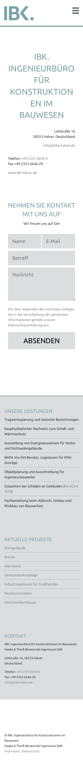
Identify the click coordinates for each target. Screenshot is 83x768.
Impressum (12, 751)
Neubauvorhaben (18, 593)
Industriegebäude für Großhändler (31, 584)
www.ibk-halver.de (22, 173)
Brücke (9, 557)
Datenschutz (31, 751)
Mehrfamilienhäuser (20, 602)
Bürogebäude (15, 548)
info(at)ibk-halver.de (59, 145)
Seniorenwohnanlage (21, 575)
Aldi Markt (12, 566)
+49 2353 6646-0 (34, 158)
